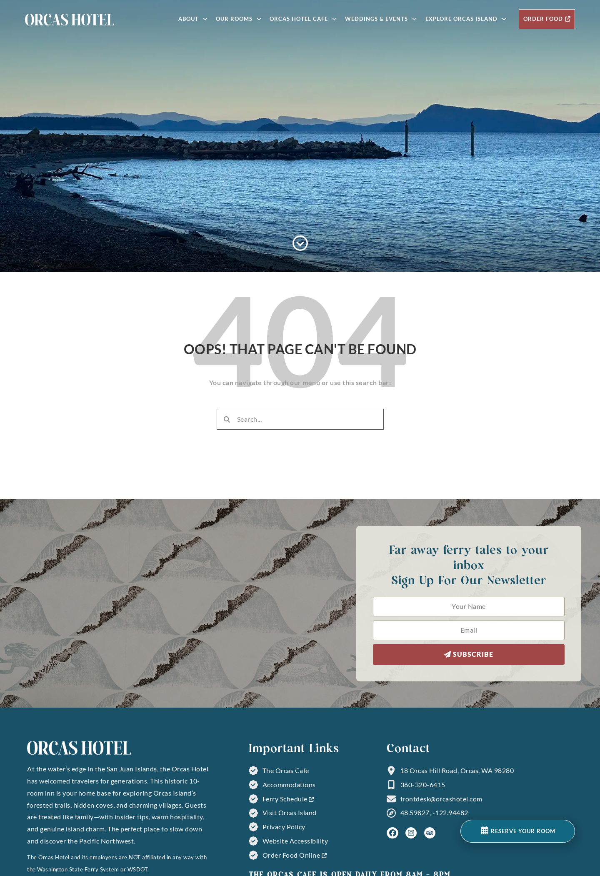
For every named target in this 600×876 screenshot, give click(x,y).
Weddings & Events (381, 19)
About (193, 19)
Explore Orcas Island (465, 19)
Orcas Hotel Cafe (303, 19)
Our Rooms (238, 19)
